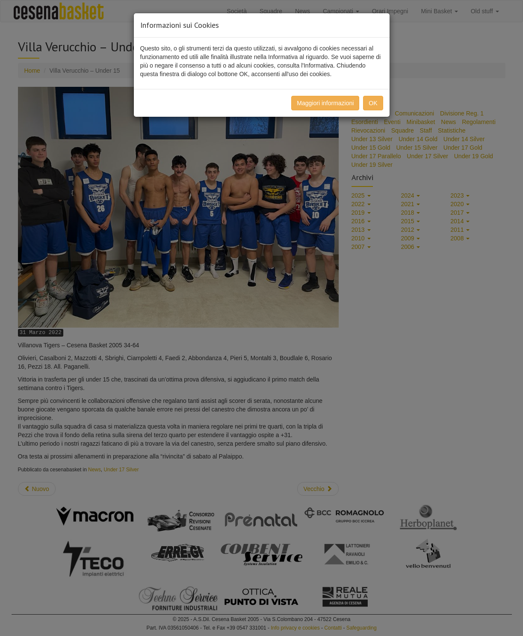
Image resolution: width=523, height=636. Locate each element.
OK (373, 103)
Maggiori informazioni (325, 103)
